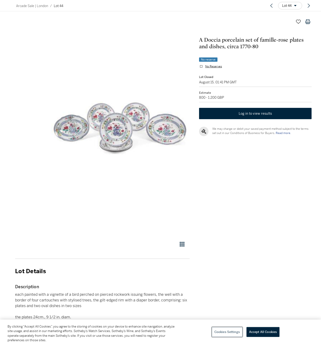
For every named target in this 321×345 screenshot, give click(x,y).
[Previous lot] (271, 5)
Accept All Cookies (263, 332)
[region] (160, 332)
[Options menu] (290, 5)
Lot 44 (58, 6)
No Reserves (213, 66)
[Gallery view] (182, 244)
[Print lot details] (308, 21)
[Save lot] (298, 21)
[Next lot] (308, 5)
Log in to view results (255, 113)
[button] (120, 126)
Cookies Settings (227, 332)
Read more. (283, 133)
